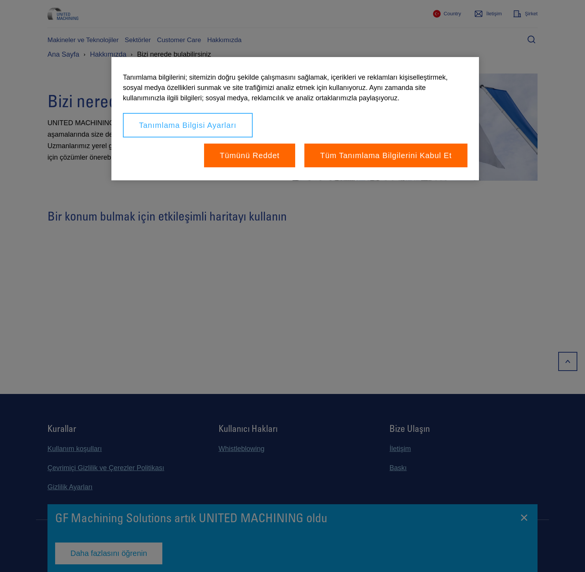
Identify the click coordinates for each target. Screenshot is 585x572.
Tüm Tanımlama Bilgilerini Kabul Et (386, 155)
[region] (295, 118)
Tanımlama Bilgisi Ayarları (188, 125)
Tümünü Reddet (249, 155)
